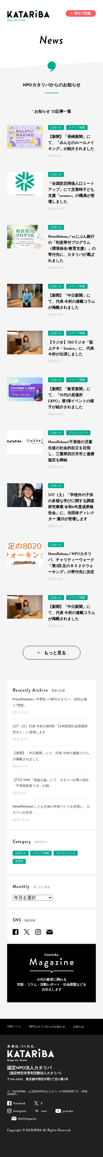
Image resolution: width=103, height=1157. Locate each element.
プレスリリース (78, 432)
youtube (68, 1111)
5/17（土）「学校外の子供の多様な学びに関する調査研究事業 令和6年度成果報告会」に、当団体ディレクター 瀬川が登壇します (71, 507)
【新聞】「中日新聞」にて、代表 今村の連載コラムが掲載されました (71, 301)
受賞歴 (19, 861)
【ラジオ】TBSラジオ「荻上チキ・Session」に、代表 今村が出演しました (71, 348)
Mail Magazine (49, 932)
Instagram (38, 932)
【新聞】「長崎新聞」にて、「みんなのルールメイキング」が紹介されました (71, 143)
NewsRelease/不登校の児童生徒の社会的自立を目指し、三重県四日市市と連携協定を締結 (71, 451)
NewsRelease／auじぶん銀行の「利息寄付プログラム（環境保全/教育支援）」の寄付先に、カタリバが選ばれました (72, 249)
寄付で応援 (82, 13)
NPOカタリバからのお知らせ (47, 1026)
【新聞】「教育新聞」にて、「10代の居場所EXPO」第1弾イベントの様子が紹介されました (71, 398)
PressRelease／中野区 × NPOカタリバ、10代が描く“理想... (50, 702)
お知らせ (56, 127)
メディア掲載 (77, 127)
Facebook (15, 932)
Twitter (27, 932)
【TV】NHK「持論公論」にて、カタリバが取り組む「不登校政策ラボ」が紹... (51, 783)
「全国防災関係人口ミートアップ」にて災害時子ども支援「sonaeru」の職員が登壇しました (71, 193)
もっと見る (55, 653)
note (44, 1111)
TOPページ (14, 1026)
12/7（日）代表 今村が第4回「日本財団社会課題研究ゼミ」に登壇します (50, 729)
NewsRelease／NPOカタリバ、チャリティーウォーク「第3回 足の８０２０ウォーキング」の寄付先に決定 (71, 563)
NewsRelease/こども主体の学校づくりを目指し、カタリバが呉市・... (51, 809)
